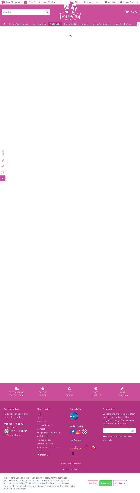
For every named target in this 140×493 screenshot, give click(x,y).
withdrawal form (45, 443)
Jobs (39, 417)
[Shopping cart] (131, 12)
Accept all (106, 483)
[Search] (47, 12)
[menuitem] (92, 2)
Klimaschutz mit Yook (48, 447)
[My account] (92, 2)
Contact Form (14, 435)
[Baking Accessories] (101, 24)
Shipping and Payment (48, 432)
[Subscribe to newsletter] (132, 430)
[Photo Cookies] (71, 24)
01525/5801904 (18, 431)
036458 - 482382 (13, 423)
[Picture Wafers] (39, 24)
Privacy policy (44, 439)
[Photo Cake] (55, 24)
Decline (93, 483)
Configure (120, 483)
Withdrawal (43, 436)
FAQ (39, 414)
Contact (41, 428)
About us (41, 421)
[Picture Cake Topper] (18, 24)
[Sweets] (85, 24)
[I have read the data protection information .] (104, 436)
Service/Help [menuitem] (128, 2)
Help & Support (44, 425)
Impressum (43, 454)
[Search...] (26, 12)
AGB (39, 451)
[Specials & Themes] (122, 24)
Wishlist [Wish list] (110, 2)
